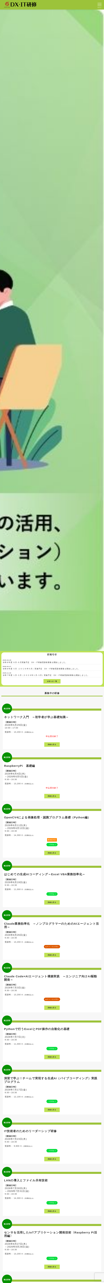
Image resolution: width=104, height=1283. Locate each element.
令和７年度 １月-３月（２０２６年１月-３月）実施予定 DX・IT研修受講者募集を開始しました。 (46, 675)
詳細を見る (52, 744)
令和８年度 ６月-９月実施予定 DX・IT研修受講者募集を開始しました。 (35, 662)
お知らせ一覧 (52, 681)
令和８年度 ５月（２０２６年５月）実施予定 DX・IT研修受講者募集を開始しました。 (41, 669)
